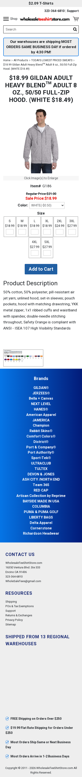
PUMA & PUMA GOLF (41, 512)
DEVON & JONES (41, 474)
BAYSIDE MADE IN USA (41, 501)
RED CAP (41, 490)
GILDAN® (41, 388)
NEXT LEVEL (41, 404)
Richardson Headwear (41, 533)
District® (41, 442)
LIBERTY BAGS (41, 517)
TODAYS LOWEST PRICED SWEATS (51, 60)
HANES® (41, 409)
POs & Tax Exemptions (19, 606)
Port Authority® (41, 452)
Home (6, 60)
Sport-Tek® (41, 458)
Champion (41, 425)
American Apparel (41, 415)
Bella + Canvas (41, 398)
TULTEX (41, 469)
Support (73, 11)
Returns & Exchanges (18, 615)
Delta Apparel (41, 523)
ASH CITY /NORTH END (41, 479)
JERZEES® (41, 393)
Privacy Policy (14, 620)
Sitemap (10, 624)
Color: (23, 205)
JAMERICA (41, 420)
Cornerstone (41, 528)
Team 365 (41, 485)
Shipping (11, 602)
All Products (21, 60)
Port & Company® (41, 447)
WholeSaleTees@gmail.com (23, 581)
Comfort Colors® (41, 436)
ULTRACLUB (41, 463)
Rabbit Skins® (41, 431)
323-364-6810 (54, 11)
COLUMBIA (41, 506)
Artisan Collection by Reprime (41, 496)
